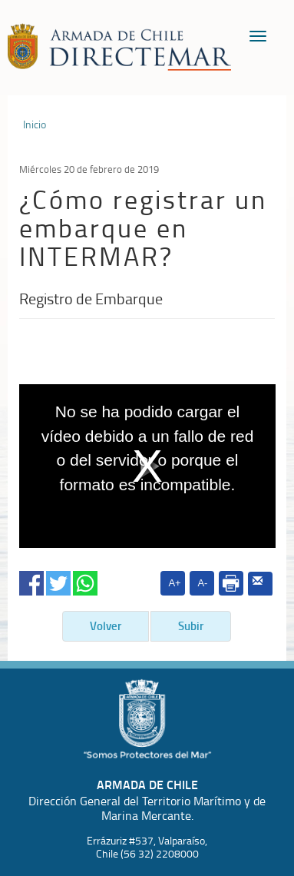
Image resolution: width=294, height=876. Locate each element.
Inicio (34, 124)
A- (202, 583)
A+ (174, 583)
